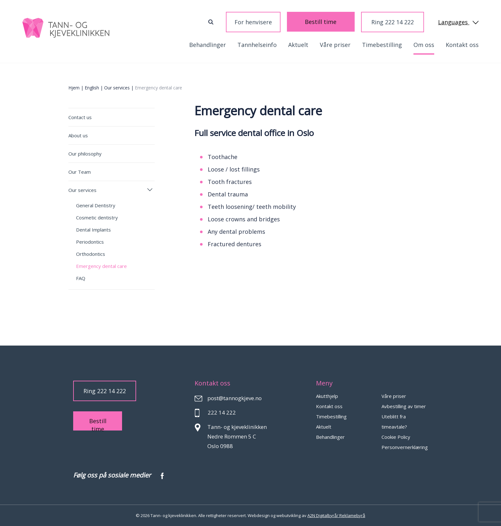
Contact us (80, 117)
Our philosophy (85, 153)
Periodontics (90, 242)
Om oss (423, 45)
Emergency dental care (101, 266)
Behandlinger (207, 45)
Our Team (79, 172)
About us (78, 135)
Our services (117, 88)
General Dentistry (95, 205)
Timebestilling (382, 45)
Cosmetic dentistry (97, 217)
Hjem (74, 88)
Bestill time (329, 22)
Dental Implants (93, 229)
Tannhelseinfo (257, 45)
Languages (458, 22)
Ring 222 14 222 (392, 22)
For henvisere (269, 22)
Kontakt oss (462, 45)
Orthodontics (90, 254)
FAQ (80, 278)
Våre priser (335, 45)
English (92, 88)
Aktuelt (298, 45)
